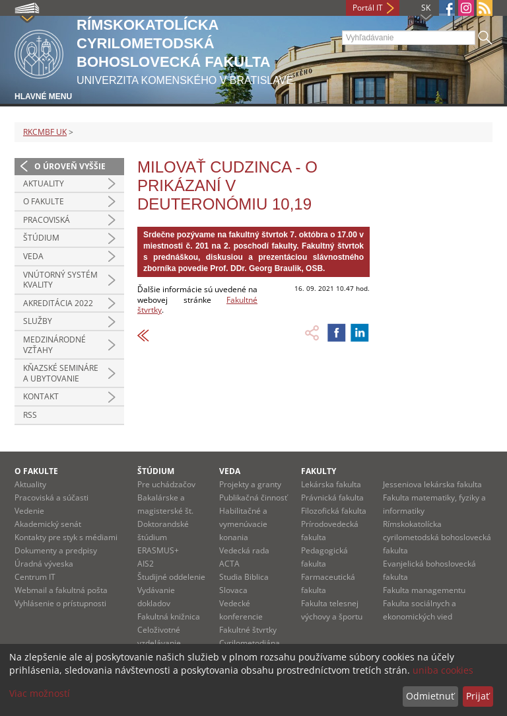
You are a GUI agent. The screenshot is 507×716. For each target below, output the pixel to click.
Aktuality (43, 183)
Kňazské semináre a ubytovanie (60, 373)
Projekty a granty (250, 484)
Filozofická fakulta (333, 510)
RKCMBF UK (45, 132)
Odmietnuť (430, 696)
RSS (30, 414)
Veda (33, 256)
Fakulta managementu (424, 590)
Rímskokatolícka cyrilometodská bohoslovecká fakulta (437, 537)
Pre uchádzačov (166, 484)
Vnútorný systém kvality (60, 280)
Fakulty (318, 471)
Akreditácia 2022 (58, 303)
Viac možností (39, 693)
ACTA (229, 563)
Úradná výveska (44, 563)
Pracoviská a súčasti (51, 497)
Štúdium (41, 237)
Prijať (477, 696)
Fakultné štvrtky (248, 629)
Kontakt (41, 396)
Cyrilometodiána (249, 643)
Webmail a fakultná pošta (61, 590)
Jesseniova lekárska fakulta (432, 484)
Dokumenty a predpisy (56, 550)
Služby (37, 321)
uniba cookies (443, 670)
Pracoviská (46, 219)
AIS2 (145, 563)
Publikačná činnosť (253, 497)
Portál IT (368, 7)
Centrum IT (35, 576)
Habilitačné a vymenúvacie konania (243, 524)
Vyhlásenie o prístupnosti (60, 603)
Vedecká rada (244, 550)
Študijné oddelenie (171, 576)
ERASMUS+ (158, 550)
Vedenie (29, 510)
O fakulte (43, 201)
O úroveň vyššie (70, 166)
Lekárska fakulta (331, 484)
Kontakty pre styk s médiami (66, 537)
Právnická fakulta (332, 497)
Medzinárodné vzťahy (54, 345)
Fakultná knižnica (168, 616)
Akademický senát (48, 524)
